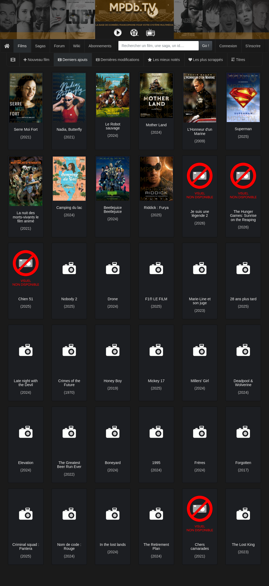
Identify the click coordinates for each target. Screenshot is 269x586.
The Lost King (243, 544)
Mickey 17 (156, 381)
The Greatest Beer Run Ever (69, 465)
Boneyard (113, 463)
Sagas (40, 46)
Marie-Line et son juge (200, 301)
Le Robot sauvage (112, 126)
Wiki (76, 46)
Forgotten (243, 463)
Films (22, 46)
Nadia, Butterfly (69, 129)
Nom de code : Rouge (69, 546)
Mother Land (156, 125)
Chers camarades (200, 546)
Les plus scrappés (205, 60)
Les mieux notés (164, 60)
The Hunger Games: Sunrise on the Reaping (243, 215)
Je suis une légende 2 (200, 213)
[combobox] (158, 46)
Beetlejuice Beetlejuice (113, 209)
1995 (156, 463)
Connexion (228, 46)
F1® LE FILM (156, 299)
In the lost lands (113, 544)
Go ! (205, 46)
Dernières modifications (117, 60)
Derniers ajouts (72, 60)
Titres (238, 60)
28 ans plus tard (243, 299)
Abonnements (100, 46)
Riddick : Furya (156, 207)
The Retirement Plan (156, 546)
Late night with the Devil (26, 383)
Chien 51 (25, 299)
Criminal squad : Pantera (25, 546)
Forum (59, 46)
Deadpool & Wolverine (243, 383)
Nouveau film (36, 60)
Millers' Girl (200, 381)
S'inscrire (253, 46)
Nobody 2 (69, 299)
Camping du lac (69, 207)
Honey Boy (113, 381)
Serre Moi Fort (26, 129)
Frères (199, 463)
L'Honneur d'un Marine (199, 131)
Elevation (26, 463)
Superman (243, 129)
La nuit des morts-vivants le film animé (26, 217)
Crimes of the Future (69, 383)
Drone (113, 299)
